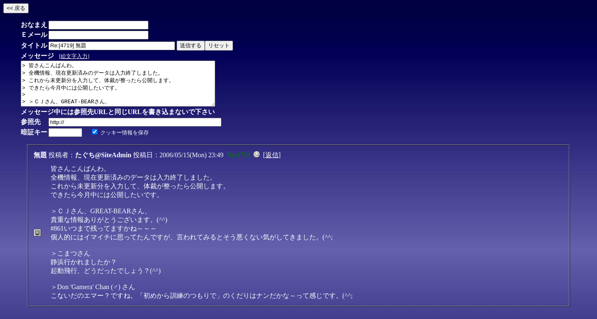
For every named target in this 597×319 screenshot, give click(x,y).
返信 (272, 163)
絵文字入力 (74, 56)
